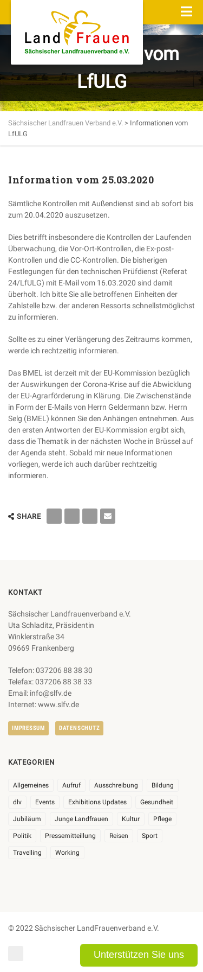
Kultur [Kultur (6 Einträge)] (131, 819)
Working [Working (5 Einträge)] (67, 852)
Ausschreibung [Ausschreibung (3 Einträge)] (116, 785)
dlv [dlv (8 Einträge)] (17, 802)
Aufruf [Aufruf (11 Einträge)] (71, 785)
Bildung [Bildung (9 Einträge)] (163, 785)
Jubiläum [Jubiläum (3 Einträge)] (27, 819)
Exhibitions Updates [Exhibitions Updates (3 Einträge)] (97, 802)
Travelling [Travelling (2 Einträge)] (27, 852)
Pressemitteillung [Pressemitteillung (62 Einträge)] (70, 836)
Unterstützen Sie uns (139, 954)
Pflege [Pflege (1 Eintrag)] (162, 819)
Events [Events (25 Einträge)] (45, 802)
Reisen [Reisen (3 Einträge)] (118, 836)
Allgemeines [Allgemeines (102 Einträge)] (31, 785)
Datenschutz (79, 728)
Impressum (28, 728)
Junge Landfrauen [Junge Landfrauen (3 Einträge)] (81, 819)
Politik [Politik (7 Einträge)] (22, 836)
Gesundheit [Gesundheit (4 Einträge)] (156, 802)
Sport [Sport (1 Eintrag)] (150, 836)
